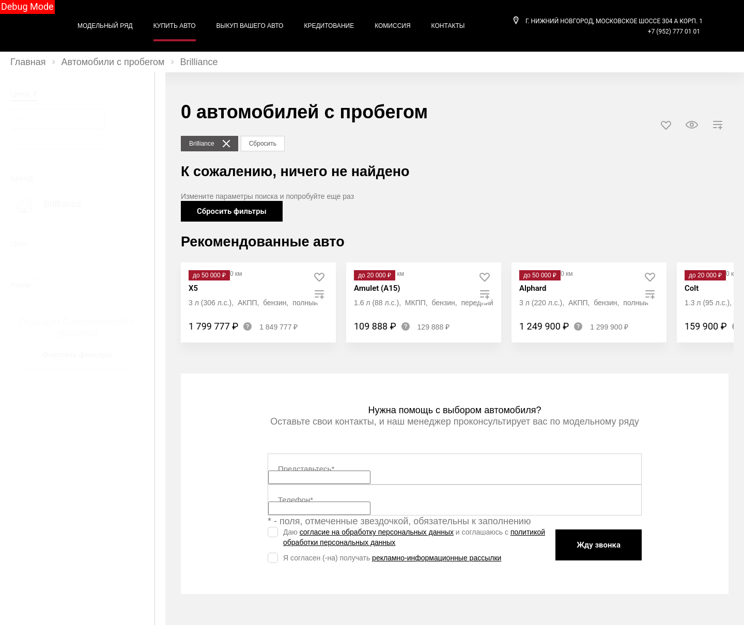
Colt (692, 288)
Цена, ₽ (24, 93)
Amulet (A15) (377, 288)
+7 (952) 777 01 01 (674, 31)
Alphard (532, 288)
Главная (28, 62)
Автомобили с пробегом (113, 62)
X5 (193, 288)
